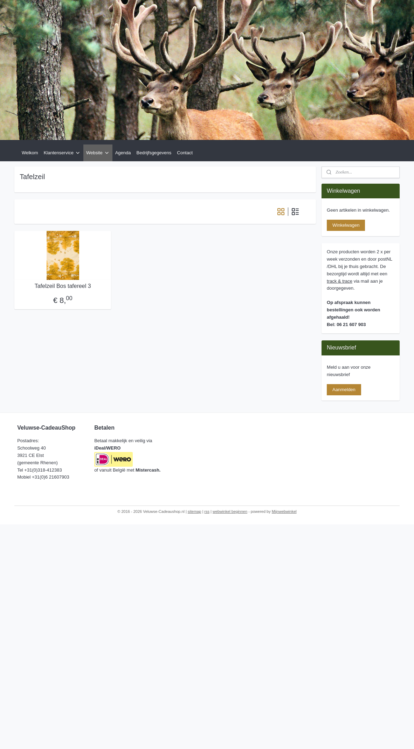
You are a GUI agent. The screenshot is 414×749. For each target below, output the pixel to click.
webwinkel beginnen (230, 511)
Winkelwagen (345, 225)
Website (98, 153)
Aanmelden (344, 389)
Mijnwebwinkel (284, 511)
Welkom (30, 152)
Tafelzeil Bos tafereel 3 (63, 286)
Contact (185, 152)
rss (206, 511)
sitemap (194, 511)
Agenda (123, 152)
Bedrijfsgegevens (154, 152)
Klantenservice (62, 153)
